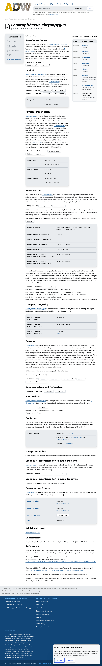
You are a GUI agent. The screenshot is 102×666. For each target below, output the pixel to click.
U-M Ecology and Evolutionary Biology (18, 608)
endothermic (54, 151)
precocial (50, 287)
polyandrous (59, 206)
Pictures (11, 41)
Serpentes (69, 444)
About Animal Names (43, 608)
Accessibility (40, 624)
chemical (60, 391)
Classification (13, 59)
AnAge (58, 333)
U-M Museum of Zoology (13, 605)
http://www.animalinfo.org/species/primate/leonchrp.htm (57, 570)
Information (13, 36)
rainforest (59, 94)
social (80, 379)
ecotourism (60, 474)
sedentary (54, 379)
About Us (39, 605)
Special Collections (43, 614)
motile (43, 379)
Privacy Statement (42, 627)
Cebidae (85, 75)
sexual (30, 221)
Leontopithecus (87, 85)
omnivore (43, 407)
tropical (45, 90)
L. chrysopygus (54, 82)
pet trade (47, 474)
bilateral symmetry (35, 154)
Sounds (11, 45)
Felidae (71, 433)
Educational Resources (44, 611)
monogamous (44, 206)
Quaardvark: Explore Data (45, 620)
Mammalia (85, 63)
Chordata (85, 51)
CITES (29, 520)
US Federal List (34, 515)
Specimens (12, 50)
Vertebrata (86, 57)
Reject (70, 660)
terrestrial (59, 90)
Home (6, 19)
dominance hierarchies (36, 382)
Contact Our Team (45, 663)
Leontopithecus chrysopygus (26, 19)
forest (47, 94)
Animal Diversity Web (53, 3)
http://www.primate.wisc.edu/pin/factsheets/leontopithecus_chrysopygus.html (61, 562)
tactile (49, 391)
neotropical (32, 65)
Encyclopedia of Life (33, 533)
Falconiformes (77, 437)
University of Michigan (12, 601)
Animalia (13, 19)
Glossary (39, 617)
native (44, 65)
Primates (85, 69)
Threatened (62, 515)
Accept (59, 660)
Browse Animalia (42, 601)
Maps (10, 55)
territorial (68, 379)
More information (62, 503)
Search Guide (53, 14)
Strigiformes (62, 439)
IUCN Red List (33, 501)
